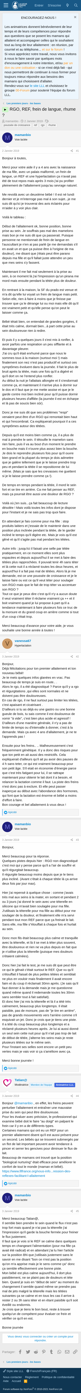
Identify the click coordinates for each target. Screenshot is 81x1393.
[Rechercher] (76, 5)
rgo (42, 125)
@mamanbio (23, 1103)
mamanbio (12, 121)
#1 (77, 150)
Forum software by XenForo (33, 1389)
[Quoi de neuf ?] (67, 5)
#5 (77, 1211)
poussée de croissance (17, 125)
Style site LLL (13, 1371)
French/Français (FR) (42, 1371)
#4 (77, 1096)
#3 (77, 839)
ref (35, 125)
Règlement (32, 1377)
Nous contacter (12, 1377)
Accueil (16, 1381)
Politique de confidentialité (58, 1377)
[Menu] (6, 5)
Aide (6, 1381)
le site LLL (37, 86)
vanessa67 (23, 641)
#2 (77, 656)
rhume (52, 125)
